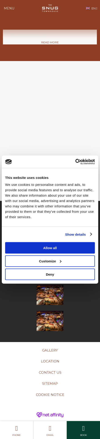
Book (83, 430)
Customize (50, 261)
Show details (75, 234)
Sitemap (50, 383)
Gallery (50, 350)
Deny (50, 274)
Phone (16, 430)
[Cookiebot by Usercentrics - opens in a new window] (75, 162)
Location (50, 361)
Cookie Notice (50, 395)
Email (50, 430)
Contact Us (50, 372)
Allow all (50, 248)
